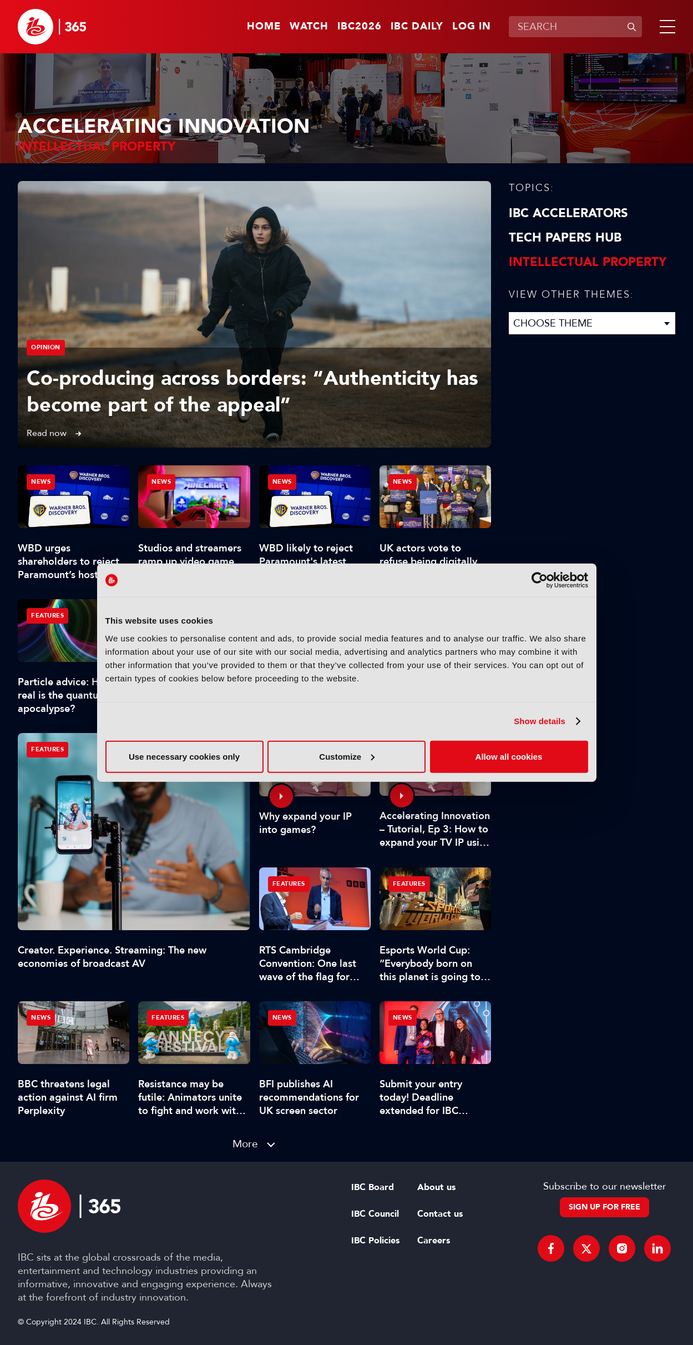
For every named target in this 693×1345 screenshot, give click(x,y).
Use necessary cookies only (184, 756)
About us (436, 1187)
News (40, 482)
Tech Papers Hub (565, 237)
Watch (309, 26)
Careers (433, 1240)
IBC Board (372, 1187)
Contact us (440, 1214)
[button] (665, 26)
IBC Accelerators (568, 213)
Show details (539, 721)
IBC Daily (417, 26)
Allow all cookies (509, 756)
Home (264, 26)
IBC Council (375, 1214)
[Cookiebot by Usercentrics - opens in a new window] (539, 580)
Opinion (45, 347)
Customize (347, 756)
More (245, 1144)
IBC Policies (375, 1240)
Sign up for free (604, 1207)
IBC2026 (359, 26)
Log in (471, 26)
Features (47, 749)
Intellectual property (587, 262)
